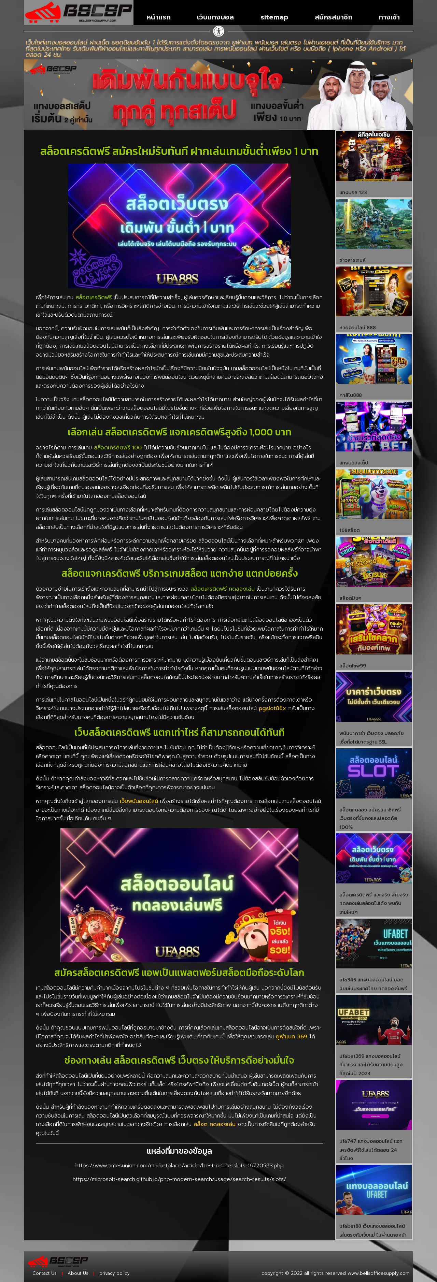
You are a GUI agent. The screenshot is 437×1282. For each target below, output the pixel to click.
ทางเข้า (389, 17)
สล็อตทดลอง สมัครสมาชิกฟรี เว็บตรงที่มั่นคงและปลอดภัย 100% (370, 818)
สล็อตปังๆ (350, 598)
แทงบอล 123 (353, 192)
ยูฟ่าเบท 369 (291, 1037)
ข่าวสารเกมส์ (352, 260)
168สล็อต (349, 530)
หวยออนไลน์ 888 (357, 327)
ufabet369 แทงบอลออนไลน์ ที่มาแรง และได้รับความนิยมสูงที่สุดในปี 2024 (370, 1065)
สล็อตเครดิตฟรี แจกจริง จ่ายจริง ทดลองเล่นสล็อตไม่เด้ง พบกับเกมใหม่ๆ (373, 903)
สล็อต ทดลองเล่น (215, 1124)
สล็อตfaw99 (352, 665)
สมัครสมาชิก (333, 17)
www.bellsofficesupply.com (379, 1273)
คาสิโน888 (350, 395)
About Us (78, 1273)
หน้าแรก (159, 17)
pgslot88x (272, 708)
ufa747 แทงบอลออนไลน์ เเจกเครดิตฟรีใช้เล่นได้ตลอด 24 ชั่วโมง (370, 1150)
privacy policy (114, 1273)
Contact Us (44, 1273)
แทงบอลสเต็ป (353, 462)
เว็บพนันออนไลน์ (139, 801)
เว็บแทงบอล (215, 17)
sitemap (274, 17)
